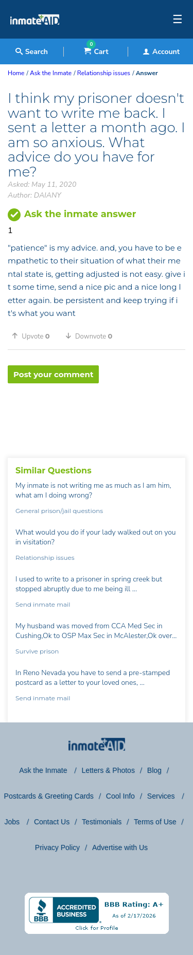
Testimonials (101, 822)
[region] (96, 417)
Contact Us (51, 822)
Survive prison (37, 651)
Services (162, 796)
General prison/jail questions (59, 511)
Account (161, 52)
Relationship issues (45, 557)
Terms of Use (155, 822)
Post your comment (53, 374)
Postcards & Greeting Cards (49, 796)
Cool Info (120, 796)
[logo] (34, 36)
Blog (154, 770)
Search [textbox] (31, 52)
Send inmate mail (42, 604)
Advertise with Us (120, 847)
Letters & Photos (108, 770)
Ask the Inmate (44, 770)
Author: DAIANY (34, 195)
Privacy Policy (57, 847)
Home (16, 73)
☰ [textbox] (177, 19)
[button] (34, 336)
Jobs (12, 822)
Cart (96, 52)
